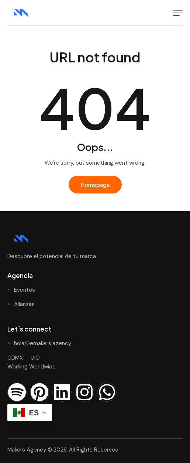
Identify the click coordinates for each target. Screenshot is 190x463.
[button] (177, 13)
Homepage (95, 184)
